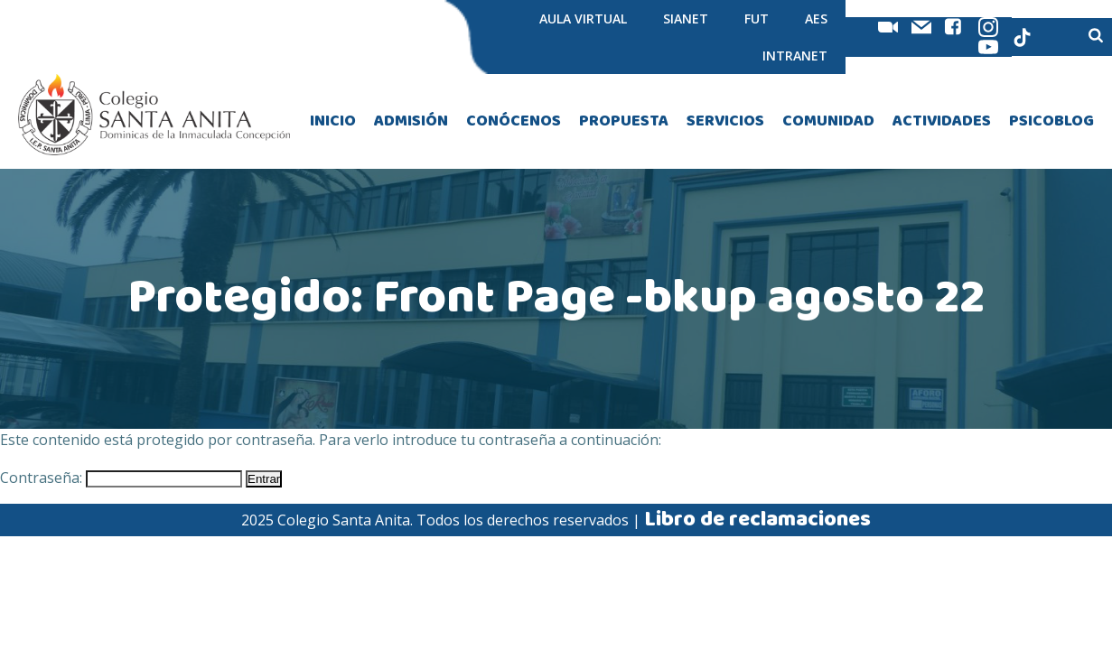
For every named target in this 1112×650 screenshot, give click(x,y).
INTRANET (794, 55)
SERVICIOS (725, 121)
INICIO (333, 121)
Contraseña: (121, 478)
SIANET (685, 18)
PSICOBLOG (1051, 121)
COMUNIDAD (828, 121)
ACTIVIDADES (941, 121)
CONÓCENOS (513, 121)
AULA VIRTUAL (583, 18)
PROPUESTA (623, 121)
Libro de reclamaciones (757, 520)
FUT (756, 18)
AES (816, 18)
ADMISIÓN (411, 121)
